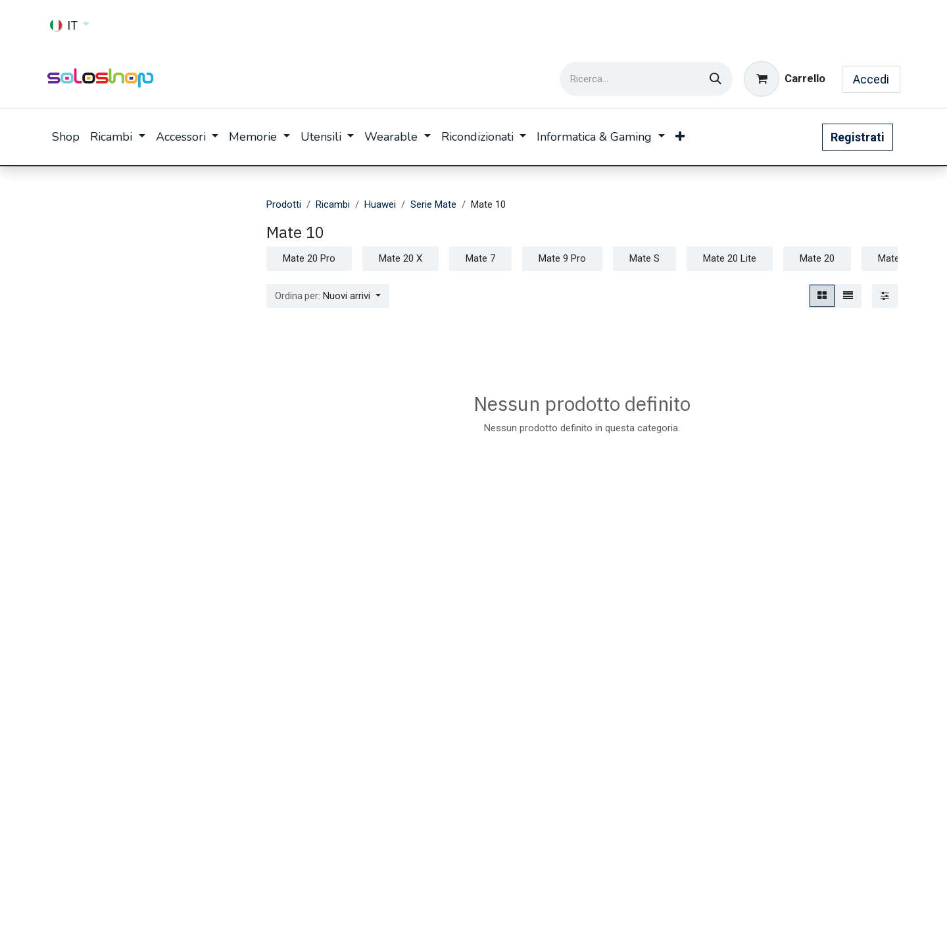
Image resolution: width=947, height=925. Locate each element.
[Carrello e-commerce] (784, 79)
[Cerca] (715, 79)
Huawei (380, 204)
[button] (327, 296)
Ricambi (333, 204)
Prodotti (283, 204)
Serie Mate (433, 204)
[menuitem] (66, 137)
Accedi (871, 79)
